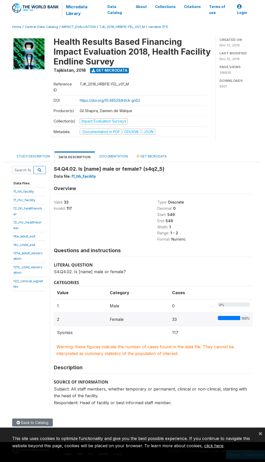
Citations (192, 7)
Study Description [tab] (33, 156)
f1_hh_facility (23, 191)
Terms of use (217, 10)
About (141, 7)
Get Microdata (110, 70)
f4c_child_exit (24, 245)
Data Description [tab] (75, 157)
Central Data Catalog (41, 27)
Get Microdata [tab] (152, 156)
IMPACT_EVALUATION (79, 27)
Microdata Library (76, 10)
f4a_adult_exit (24, 236)
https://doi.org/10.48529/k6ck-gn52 (110, 100)
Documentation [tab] (113, 156)
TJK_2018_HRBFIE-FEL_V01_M (122, 27)
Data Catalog (114, 10)
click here (213, 445)
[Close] (260, 433)
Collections (165, 7)
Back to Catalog (32, 422)
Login (242, 10)
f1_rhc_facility (24, 200)
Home (16, 27)
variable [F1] (158, 27)
